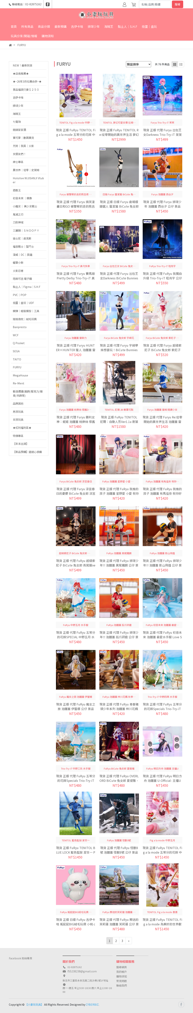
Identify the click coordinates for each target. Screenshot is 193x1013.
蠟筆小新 (18, 262)
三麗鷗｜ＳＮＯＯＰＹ (26, 230)
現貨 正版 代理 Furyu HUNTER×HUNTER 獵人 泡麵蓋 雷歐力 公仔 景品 (75, 350)
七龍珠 (17, 122)
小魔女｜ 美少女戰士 (25, 206)
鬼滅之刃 (18, 214)
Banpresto (20, 327)
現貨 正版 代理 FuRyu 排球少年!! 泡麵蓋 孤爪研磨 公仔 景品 (119, 637)
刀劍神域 (18, 222)
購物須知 (121, 976)
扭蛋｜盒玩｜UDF (23, 303)
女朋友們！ (19, 154)
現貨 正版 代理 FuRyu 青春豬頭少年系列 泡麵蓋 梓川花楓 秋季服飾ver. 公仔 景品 (119, 709)
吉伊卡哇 (18, 97)
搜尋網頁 (121, 967)
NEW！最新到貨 (22, 65)
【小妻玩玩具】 (34, 1004)
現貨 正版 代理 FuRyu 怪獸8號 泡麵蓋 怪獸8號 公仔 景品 (119, 850)
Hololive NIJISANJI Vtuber (28, 180)
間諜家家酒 (19, 130)
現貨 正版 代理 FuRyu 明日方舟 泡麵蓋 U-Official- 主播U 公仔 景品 (162, 780)
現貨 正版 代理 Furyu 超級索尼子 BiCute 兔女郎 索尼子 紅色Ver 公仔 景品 (162, 350)
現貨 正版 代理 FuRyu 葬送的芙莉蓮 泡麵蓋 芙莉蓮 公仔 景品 (119, 924)
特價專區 (18, 436)
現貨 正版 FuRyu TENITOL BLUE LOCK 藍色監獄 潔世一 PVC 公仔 (75, 852)
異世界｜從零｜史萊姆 (26, 170)
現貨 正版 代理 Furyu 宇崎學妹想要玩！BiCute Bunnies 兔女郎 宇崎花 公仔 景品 (119, 350)
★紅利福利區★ (22, 428)
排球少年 (18, 105)
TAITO (17, 359)
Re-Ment (18, 383)
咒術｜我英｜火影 (23, 146)
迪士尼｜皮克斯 (22, 238)
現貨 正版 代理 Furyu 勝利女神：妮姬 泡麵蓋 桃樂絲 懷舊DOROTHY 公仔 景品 (76, 421)
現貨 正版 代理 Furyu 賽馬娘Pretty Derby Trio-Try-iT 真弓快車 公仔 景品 (76, 278)
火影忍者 (18, 271)
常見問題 (121, 981)
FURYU (17, 367)
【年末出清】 (21, 444)
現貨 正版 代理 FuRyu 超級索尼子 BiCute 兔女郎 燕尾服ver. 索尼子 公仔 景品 (75, 565)
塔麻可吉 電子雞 (22, 278)
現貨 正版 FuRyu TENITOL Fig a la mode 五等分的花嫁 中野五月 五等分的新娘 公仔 (162, 852)
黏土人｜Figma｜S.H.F (26, 287)
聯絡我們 (121, 985)
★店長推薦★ (21, 73)
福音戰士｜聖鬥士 (23, 246)
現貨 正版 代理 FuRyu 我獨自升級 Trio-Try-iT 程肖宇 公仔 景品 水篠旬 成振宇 (162, 278)
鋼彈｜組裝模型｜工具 (26, 311)
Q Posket (19, 343)
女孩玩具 (18, 419)
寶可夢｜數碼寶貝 (23, 138)
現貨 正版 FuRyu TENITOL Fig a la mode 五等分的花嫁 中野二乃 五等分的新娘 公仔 (76, 134)
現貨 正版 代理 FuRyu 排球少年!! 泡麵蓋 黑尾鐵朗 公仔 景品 (119, 565)
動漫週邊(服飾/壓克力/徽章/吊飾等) (28, 393)
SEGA (16, 351)
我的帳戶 (121, 972)
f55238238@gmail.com (82, 971)
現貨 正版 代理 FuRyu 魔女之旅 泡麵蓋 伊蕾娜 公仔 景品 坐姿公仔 (75, 709)
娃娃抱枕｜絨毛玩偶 (25, 319)
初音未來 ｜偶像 (22, 198)
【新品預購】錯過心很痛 (27, 452)
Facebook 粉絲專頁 (20, 958)
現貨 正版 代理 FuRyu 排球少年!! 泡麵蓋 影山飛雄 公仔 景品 (162, 565)
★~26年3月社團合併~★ (27, 81)
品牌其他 (18, 403)
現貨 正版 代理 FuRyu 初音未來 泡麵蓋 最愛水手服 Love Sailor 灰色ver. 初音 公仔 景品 (162, 637)
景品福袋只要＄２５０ (26, 89)
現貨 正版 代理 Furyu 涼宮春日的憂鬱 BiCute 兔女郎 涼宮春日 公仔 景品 (75, 493)
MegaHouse (20, 375)
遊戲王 (17, 190)
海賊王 (17, 114)
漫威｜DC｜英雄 (22, 255)
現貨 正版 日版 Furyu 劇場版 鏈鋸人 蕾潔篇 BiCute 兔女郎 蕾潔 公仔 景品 (119, 206)
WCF (15, 335)
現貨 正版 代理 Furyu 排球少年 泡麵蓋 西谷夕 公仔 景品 (162, 204)
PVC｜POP (19, 295)
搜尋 (177, 4)
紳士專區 (18, 162)
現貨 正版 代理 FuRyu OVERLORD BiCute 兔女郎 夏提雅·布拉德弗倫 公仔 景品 (119, 780)
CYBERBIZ (92, 1004)
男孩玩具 (18, 411)
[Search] (155, 4)
